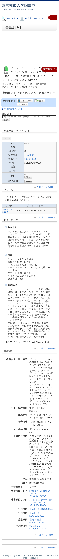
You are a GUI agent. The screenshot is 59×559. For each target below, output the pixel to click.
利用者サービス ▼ (31, 18)
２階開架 (29, 155)
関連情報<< (50, 69)
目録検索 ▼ (10, 18)
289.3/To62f (30, 159)
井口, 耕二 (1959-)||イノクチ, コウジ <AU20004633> (41, 502)
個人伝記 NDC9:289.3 (41, 509)
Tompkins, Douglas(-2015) (38, 527)
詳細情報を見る (13, 109)
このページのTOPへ (47, 187)
